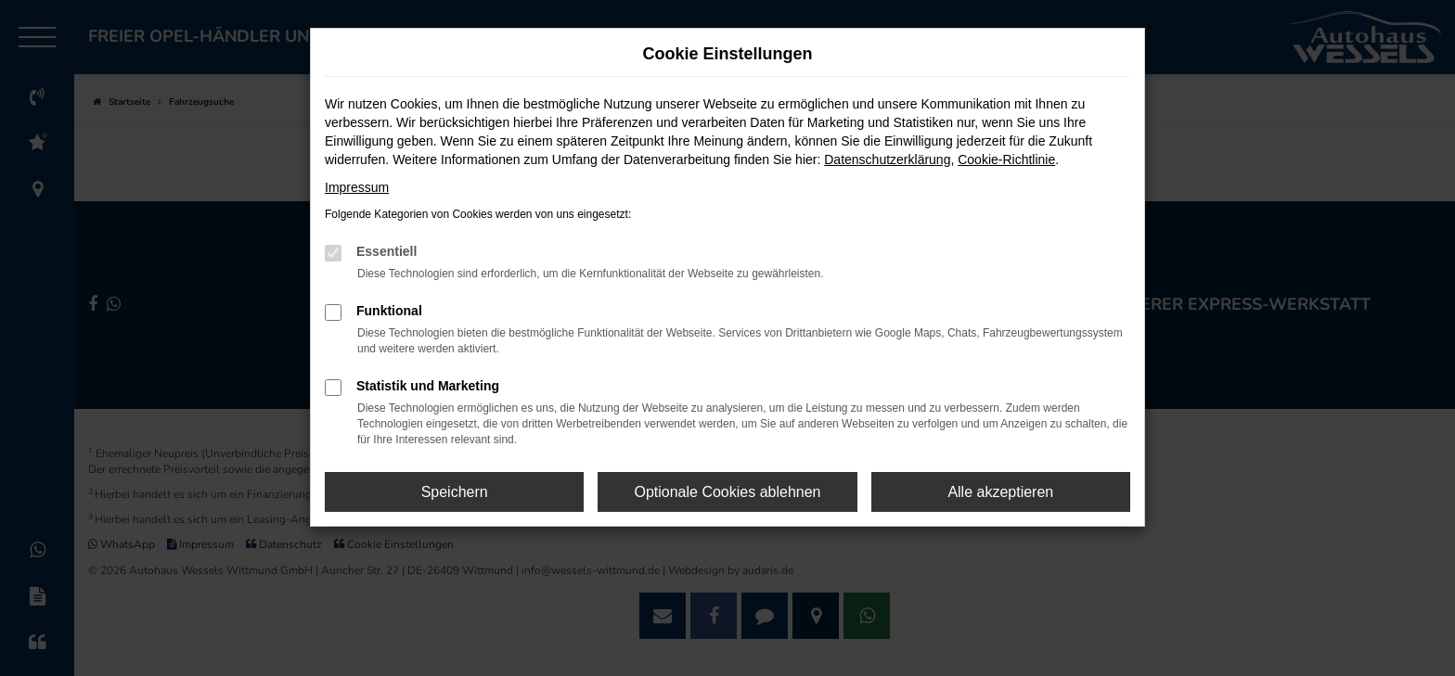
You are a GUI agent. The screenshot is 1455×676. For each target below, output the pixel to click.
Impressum (357, 187)
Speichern (454, 492)
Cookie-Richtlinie (1006, 159)
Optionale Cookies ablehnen (727, 492)
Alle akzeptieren (1000, 492)
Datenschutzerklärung (887, 159)
